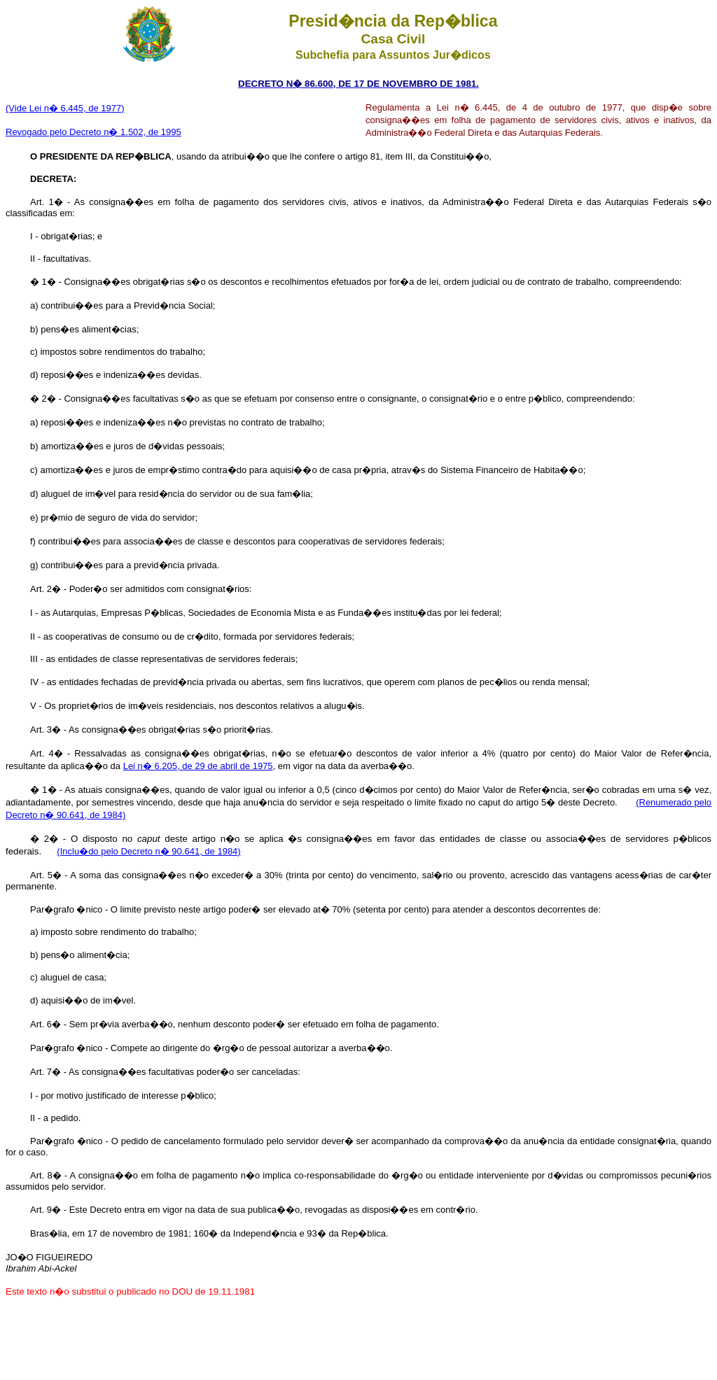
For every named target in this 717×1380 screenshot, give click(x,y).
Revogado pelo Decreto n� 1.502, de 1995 (93, 132)
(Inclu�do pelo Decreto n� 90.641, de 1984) (148, 851)
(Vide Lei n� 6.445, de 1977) (65, 108)
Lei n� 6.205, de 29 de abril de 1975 (198, 766)
